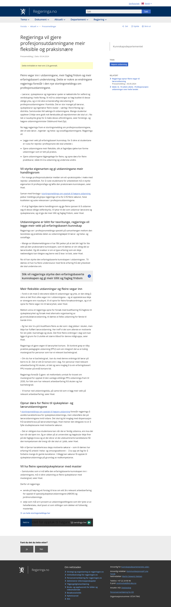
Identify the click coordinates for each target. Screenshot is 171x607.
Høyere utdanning (119, 64)
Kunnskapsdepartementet (128, 46)
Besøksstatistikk (74, 592)
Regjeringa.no (43, 12)
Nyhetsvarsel (72, 595)
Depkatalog (126, 587)
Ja (27, 549)
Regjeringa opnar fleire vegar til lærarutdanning (126, 80)
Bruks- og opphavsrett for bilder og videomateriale (82, 588)
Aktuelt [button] (59, 19)
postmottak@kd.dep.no (126, 583)
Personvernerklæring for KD (122, 592)
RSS (68, 599)
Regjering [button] (99, 19)
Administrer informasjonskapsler (81, 581)
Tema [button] (24, 19)
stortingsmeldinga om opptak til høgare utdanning (66, 193)
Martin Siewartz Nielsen (132, 576)
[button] (34, 26)
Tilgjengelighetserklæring (78, 584)
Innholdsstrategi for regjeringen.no (82, 575)
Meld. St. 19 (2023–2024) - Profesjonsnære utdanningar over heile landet (130, 88)
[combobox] (114, 11)
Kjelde (136, 26)
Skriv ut (147, 26)
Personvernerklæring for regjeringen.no (84, 578)
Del (126, 26)
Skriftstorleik (134, 3)
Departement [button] (78, 19)
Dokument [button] (41, 19)
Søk (146, 11)
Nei (41, 549)
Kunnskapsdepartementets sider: (135, 567)
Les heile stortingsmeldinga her (36, 513)
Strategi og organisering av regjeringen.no (85, 572)
